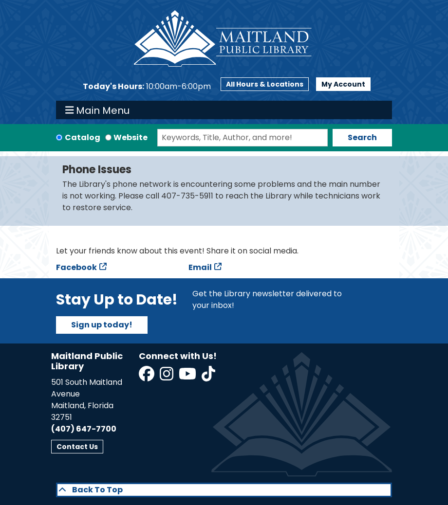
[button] (147, 86)
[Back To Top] (224, 490)
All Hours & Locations (264, 84)
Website (130, 137)
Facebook (76, 267)
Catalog (82, 137)
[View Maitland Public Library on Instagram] (167, 376)
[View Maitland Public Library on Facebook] (147, 376)
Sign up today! (101, 324)
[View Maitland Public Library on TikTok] (208, 376)
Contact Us (77, 446)
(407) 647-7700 (83, 428)
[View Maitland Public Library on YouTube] (188, 376)
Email (200, 267)
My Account (343, 84)
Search (362, 137)
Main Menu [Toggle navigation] (97, 110)
